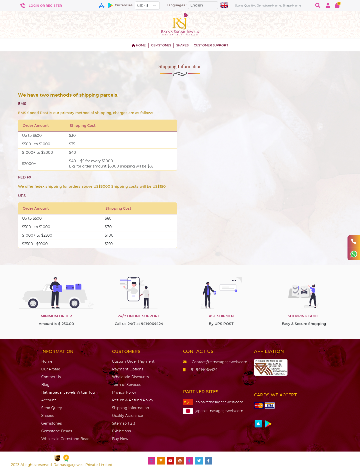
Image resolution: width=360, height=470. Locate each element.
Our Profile (50, 369)
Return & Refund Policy (132, 400)
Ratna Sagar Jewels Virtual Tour (68, 392)
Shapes (47, 415)
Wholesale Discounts (130, 377)
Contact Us (51, 377)
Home (46, 361)
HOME (139, 45)
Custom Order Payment (133, 361)
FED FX (24, 177)
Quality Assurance (127, 415)
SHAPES (182, 45)
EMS (22, 103)
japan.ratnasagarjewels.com (213, 411)
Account (48, 400)
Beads (56, 431)
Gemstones (51, 423)
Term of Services (126, 384)
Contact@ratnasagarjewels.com (215, 362)
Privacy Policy (124, 392)
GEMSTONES (161, 45)
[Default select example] (147, 5)
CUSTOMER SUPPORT (211, 45)
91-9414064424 (200, 369)
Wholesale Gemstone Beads (66, 439)
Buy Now (120, 439)
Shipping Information (130, 408)
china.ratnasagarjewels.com (213, 402)
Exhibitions (121, 431)
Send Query (51, 408)
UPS (22, 195)
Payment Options (127, 369)
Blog (45, 384)
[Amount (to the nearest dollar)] (274, 5)
